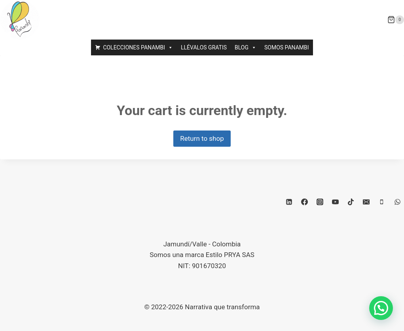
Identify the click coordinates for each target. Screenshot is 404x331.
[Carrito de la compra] (395, 19)
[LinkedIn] (289, 201)
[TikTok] (351, 201)
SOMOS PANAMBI (286, 47)
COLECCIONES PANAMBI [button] (138, 47)
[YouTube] (335, 201)
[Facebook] (304, 201)
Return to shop (202, 138)
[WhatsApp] (397, 201)
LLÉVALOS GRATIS (204, 47)
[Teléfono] (382, 201)
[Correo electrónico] (366, 201)
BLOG (245, 47)
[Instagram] (320, 201)
